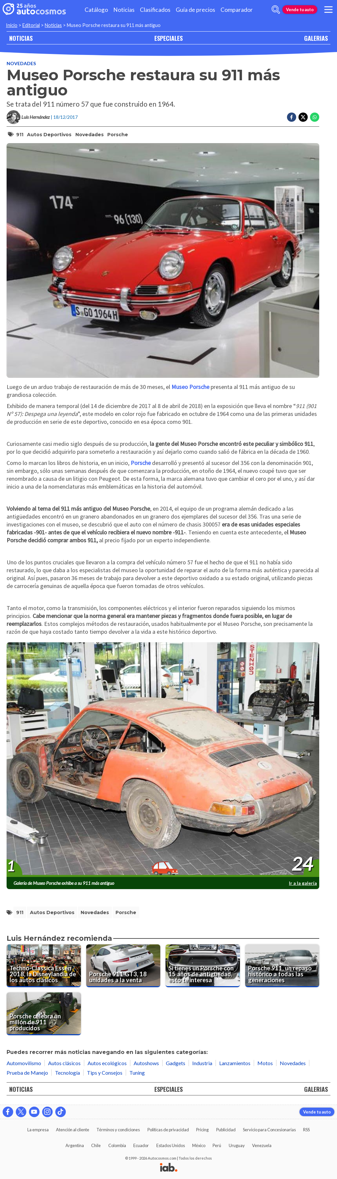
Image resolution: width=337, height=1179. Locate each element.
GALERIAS (316, 38)
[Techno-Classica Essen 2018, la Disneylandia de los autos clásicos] (44, 965)
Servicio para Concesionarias (269, 1129)
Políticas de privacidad (168, 1129)
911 (19, 135)
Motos (265, 1063)
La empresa (38, 1129)
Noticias (124, 9)
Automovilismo (24, 1063)
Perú (217, 1145)
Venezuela (262, 1145)
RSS (306, 1129)
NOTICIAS (21, 38)
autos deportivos (49, 135)
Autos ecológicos (107, 1063)
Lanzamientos (234, 1063)
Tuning (137, 1072)
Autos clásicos (64, 1063)
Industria (202, 1063)
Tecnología (67, 1072)
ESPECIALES (168, 38)
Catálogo (96, 9)
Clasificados (155, 9)
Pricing (202, 1129)
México (198, 1145)
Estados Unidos (170, 1145)
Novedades (21, 63)
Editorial (31, 25)
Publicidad (226, 1129)
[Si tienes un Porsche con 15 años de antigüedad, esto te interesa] (203, 965)
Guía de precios (195, 9)
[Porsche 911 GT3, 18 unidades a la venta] (123, 965)
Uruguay (237, 1145)
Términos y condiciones (118, 1129)
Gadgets (175, 1063)
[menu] (328, 9)
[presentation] (163, 759)
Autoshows (146, 1063)
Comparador (236, 9)
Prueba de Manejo (27, 1072)
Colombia (117, 1145)
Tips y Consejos (104, 1072)
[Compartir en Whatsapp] (314, 117)
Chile (96, 1145)
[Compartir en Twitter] (303, 117)
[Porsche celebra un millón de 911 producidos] (44, 1013)
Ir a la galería (303, 883)
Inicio (11, 25)
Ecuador (141, 1145)
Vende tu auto (300, 9)
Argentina (74, 1145)
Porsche (117, 135)
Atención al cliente (72, 1129)
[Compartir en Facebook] (291, 117)
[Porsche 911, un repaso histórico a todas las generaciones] (282, 965)
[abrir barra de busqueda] (276, 9)
